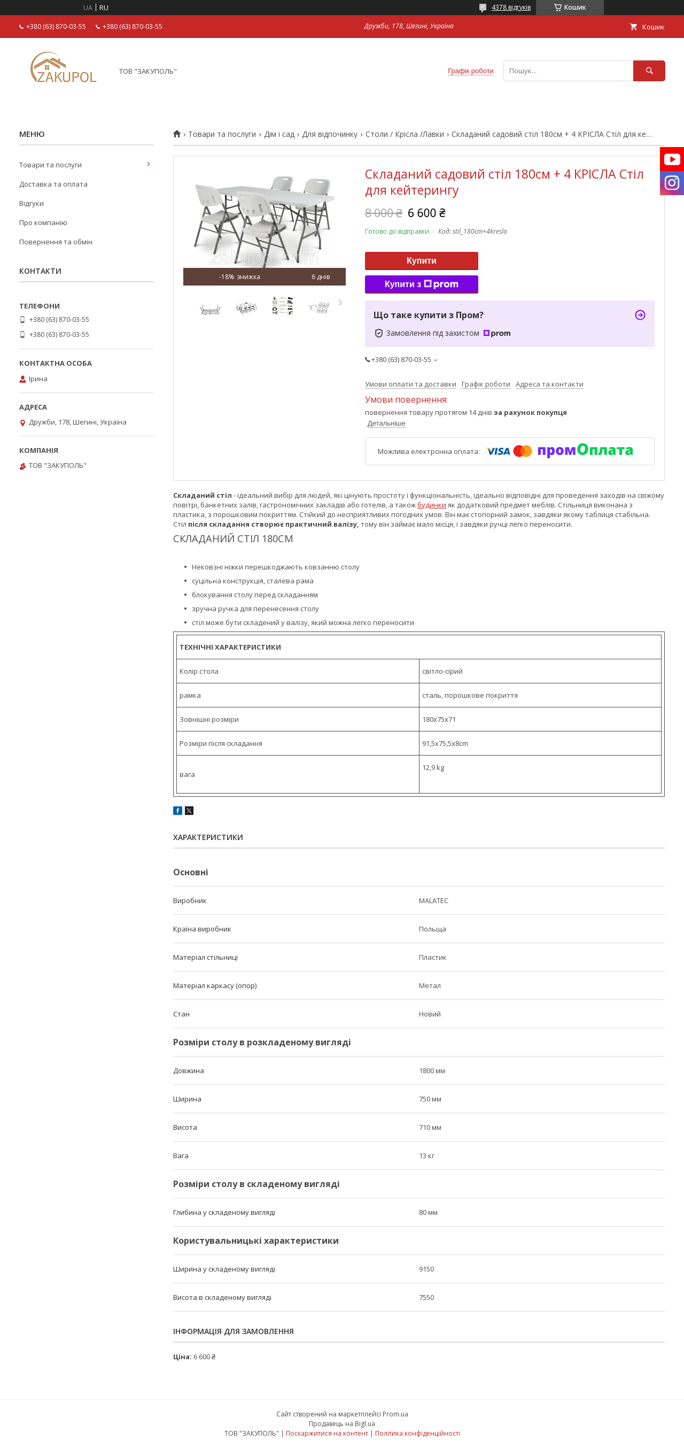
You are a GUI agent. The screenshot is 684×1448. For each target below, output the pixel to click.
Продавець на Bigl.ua (342, 1423)
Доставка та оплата (53, 184)
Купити (422, 260)
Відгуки (31, 203)
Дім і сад (279, 134)
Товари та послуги (222, 134)
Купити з (421, 284)
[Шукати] (649, 70)
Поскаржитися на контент (327, 1433)
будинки (431, 505)
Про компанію (43, 222)
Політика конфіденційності (417, 1433)
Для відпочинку (329, 134)
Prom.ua (395, 1414)
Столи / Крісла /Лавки (405, 134)
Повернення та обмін (55, 242)
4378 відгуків (511, 7)
